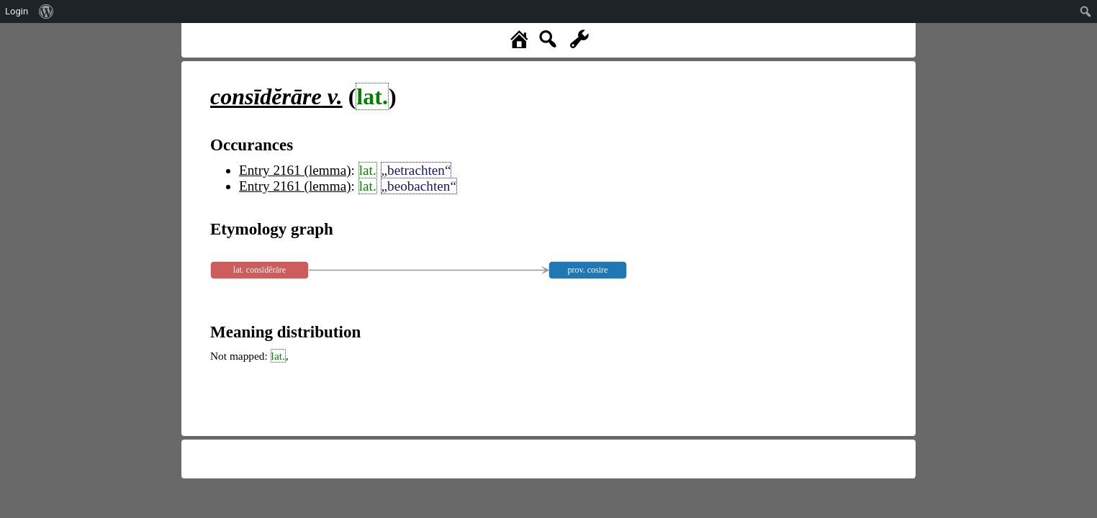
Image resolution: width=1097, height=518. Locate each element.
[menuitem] (46, 11)
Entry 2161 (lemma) (295, 170)
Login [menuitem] (16, 11)
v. (276, 96)
